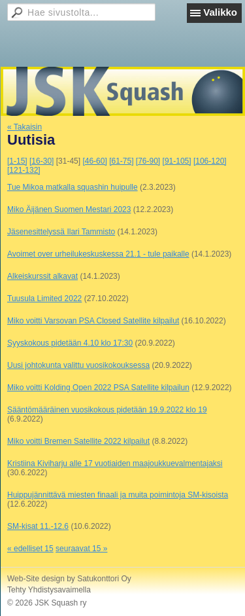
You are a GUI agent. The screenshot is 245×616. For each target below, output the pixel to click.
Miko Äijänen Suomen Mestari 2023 (69, 209)
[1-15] (17, 161)
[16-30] (41, 161)
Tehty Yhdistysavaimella (49, 589)
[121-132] (24, 170)
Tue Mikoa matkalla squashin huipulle (72, 187)
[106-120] (210, 161)
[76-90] (148, 161)
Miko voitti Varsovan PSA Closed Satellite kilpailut (93, 320)
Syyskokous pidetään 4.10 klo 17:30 (70, 343)
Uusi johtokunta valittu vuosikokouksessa (78, 365)
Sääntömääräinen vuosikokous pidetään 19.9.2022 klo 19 (107, 409)
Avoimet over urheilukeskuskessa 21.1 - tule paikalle (98, 254)
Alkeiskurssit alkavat (42, 276)
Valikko (220, 12)
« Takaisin (24, 127)
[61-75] (121, 161)
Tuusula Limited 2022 (44, 298)
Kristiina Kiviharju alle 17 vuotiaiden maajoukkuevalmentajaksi (115, 463)
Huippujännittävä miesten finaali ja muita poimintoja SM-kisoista (117, 494)
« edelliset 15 (30, 548)
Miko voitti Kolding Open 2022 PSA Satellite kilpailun (98, 387)
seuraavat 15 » (81, 548)
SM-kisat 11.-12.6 (38, 526)
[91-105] (177, 161)
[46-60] (94, 161)
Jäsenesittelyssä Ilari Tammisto (61, 231)
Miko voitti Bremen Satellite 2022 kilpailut (78, 441)
